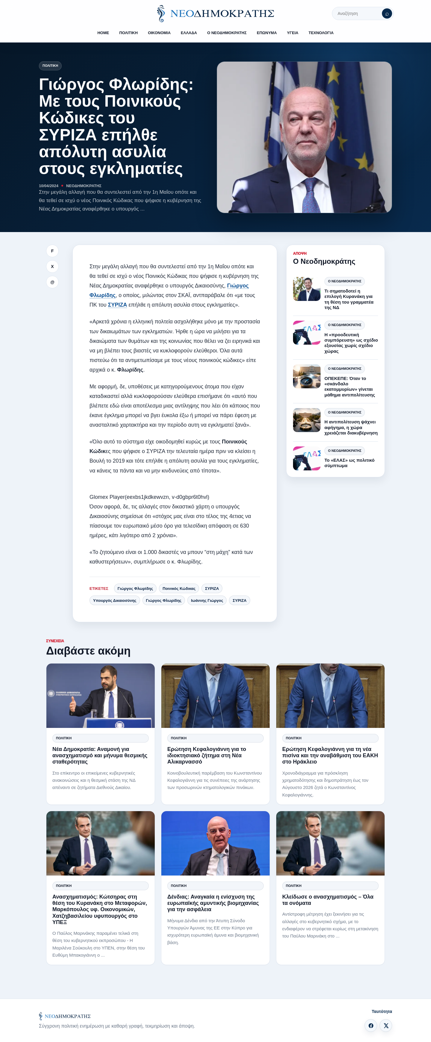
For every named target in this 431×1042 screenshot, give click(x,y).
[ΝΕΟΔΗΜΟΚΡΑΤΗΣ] (215, 13)
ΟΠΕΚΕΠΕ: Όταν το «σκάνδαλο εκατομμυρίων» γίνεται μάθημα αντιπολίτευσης (349, 386)
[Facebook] (371, 1025)
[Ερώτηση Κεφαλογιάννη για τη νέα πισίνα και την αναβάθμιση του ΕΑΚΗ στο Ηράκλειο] (330, 696)
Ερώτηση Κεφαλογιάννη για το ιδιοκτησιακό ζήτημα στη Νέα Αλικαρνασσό (206, 755)
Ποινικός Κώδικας (179, 588)
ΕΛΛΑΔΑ (189, 33)
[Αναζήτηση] (387, 13)
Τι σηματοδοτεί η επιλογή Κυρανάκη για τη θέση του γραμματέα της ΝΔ (349, 299)
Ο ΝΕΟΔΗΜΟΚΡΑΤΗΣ (227, 33)
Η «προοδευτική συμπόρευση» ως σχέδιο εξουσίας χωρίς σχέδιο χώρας (351, 343)
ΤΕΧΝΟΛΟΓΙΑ (321, 33)
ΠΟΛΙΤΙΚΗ (128, 33)
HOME (103, 33)
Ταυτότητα (382, 1011)
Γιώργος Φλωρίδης (135, 588)
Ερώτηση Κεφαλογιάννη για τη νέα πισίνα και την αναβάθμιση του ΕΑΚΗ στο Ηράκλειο (330, 755)
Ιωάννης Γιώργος (207, 600)
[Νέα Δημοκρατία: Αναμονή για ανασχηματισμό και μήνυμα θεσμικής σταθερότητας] (100, 696)
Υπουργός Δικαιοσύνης (114, 600)
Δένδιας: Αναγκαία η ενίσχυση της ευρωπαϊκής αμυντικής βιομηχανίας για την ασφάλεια (213, 903)
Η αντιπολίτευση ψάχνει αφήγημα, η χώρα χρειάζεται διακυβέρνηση (351, 427)
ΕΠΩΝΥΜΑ (267, 33)
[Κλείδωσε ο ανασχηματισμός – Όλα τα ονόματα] (330, 843)
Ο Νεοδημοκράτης (344, 281)
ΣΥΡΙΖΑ (117, 305)
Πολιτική (50, 65)
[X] (386, 1025)
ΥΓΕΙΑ (292, 33)
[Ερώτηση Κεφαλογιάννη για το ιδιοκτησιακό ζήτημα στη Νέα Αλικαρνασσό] (215, 696)
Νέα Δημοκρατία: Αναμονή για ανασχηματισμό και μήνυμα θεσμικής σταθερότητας (99, 755)
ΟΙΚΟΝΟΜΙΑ (159, 33)
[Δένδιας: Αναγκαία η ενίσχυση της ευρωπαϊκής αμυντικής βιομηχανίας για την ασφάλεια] (215, 843)
